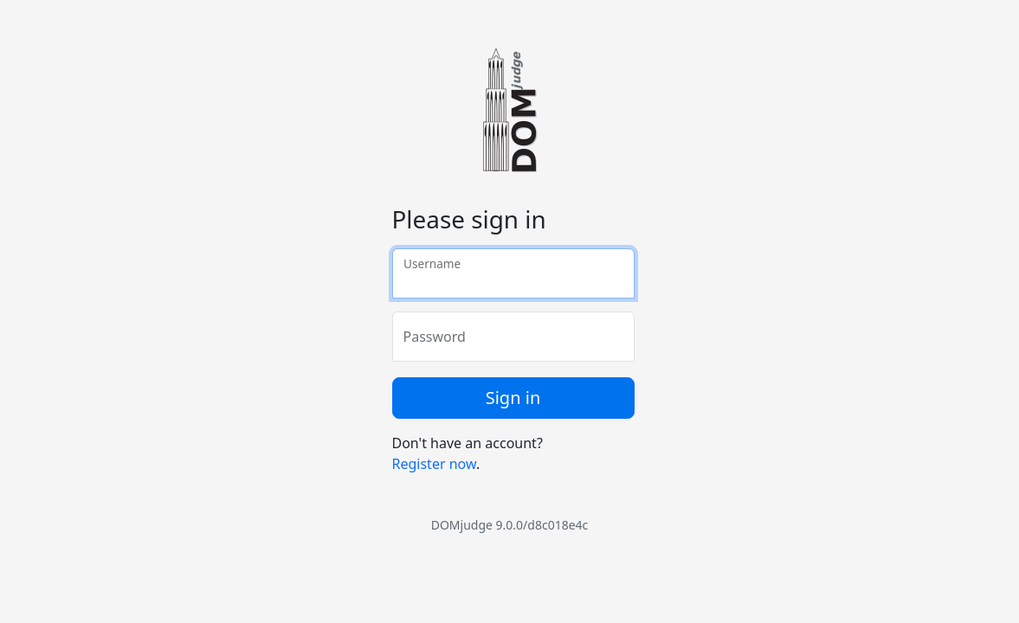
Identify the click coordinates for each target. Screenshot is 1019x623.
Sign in (513, 397)
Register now (434, 463)
